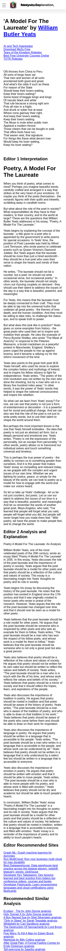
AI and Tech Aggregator (18, 46)
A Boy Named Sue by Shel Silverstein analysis (32, 917)
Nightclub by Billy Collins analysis (24, 939)
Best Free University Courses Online (26, 55)
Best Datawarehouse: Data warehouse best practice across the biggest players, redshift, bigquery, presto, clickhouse (31, 868)
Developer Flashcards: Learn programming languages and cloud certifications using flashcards (30, 887)
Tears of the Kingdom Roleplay (23, 52)
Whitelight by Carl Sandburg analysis (26, 923)
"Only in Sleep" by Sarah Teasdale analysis (30, 920)
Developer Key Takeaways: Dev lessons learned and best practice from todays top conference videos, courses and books (29, 878)
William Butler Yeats (31, 30)
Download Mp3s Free (17, 49)
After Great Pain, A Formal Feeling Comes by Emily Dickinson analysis (32, 944)
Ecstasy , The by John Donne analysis (27, 911)
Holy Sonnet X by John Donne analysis (28, 914)
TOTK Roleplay (13, 58)
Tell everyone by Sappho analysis (24, 949)
